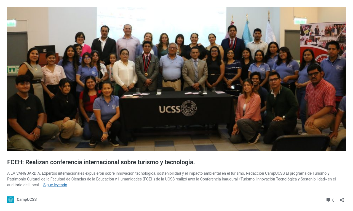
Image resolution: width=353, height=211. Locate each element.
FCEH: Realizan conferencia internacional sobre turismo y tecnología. (101, 162)
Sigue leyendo (55, 185)
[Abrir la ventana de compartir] (342, 198)
